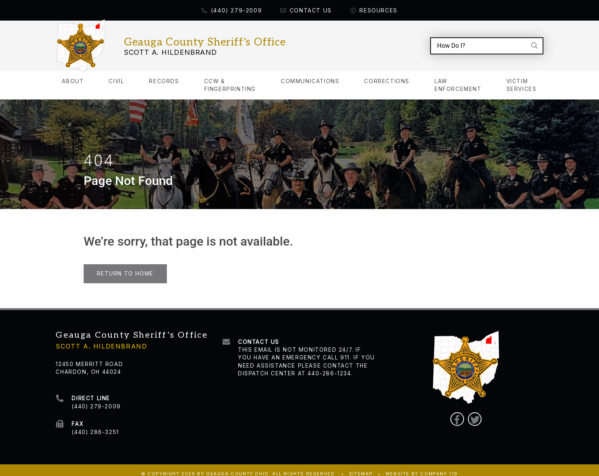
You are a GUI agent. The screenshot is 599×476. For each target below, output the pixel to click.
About (73, 74)
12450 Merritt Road (89, 356)
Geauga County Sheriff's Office (205, 38)
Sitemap (361, 466)
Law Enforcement (458, 78)
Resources (374, 10)
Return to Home (125, 266)
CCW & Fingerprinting (230, 78)
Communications (310, 74)
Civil (116, 74)
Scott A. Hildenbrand (170, 48)
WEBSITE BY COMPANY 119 (421, 466)
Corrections (387, 74)
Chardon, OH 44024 (88, 364)
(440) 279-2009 (231, 10)
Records (164, 74)
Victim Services (521, 78)
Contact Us (306, 10)
